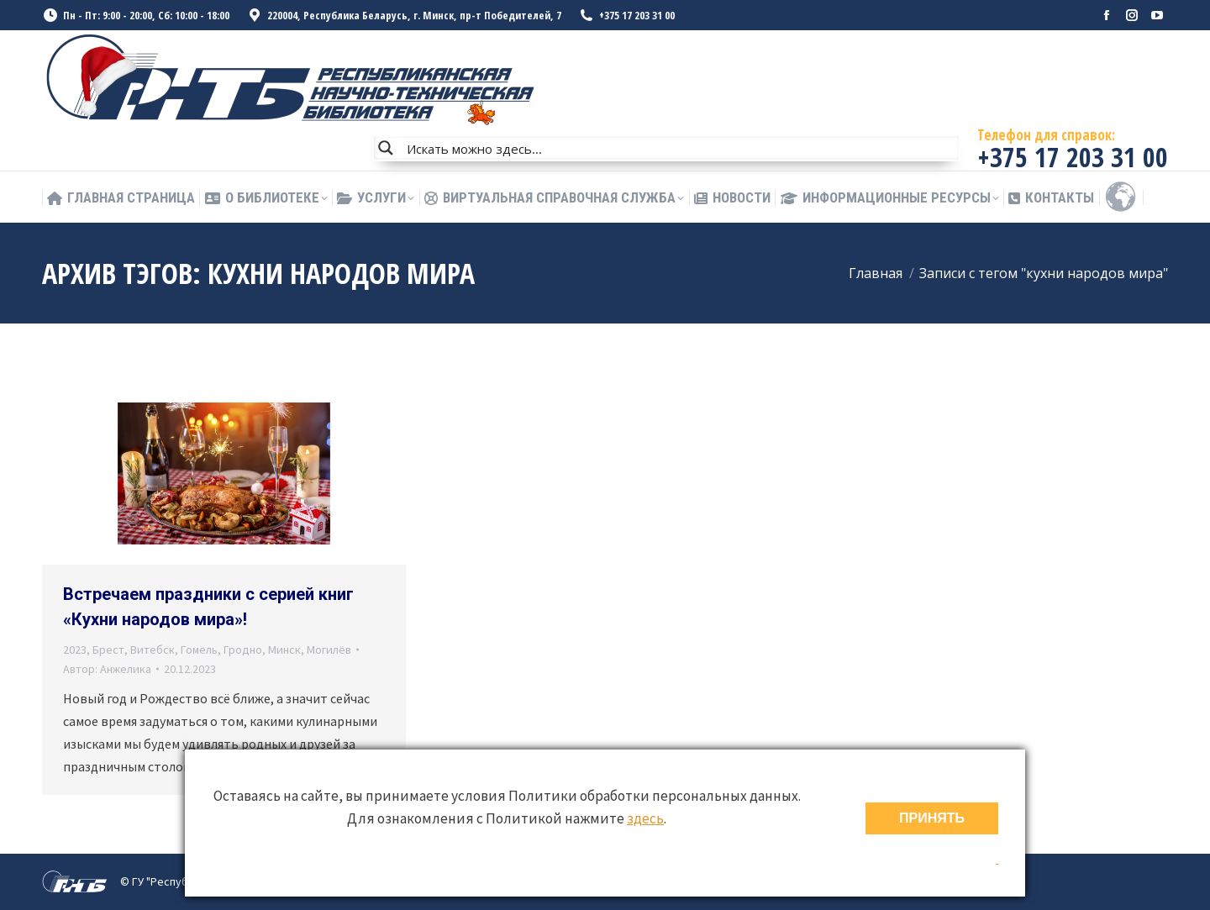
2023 (75, 649)
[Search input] (679, 147)
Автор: (107, 668)
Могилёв (329, 649)
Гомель (199, 649)
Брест (108, 649)
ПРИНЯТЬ (932, 818)
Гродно (243, 649)
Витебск (152, 649)
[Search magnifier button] (385, 148)
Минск (284, 649)
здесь (645, 818)
